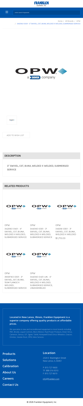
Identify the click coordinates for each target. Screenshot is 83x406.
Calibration (11, 366)
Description (12, 155)
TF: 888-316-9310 (50, 370)
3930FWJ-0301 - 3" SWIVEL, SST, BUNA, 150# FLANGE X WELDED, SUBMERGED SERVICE (16, 282)
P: (50, 367)
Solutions (9, 360)
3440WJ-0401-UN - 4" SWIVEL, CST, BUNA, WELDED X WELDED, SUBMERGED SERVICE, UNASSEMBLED (41, 282)
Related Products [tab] (16, 186)
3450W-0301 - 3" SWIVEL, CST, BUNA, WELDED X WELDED (65, 232)
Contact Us (10, 385)
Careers (8, 378)
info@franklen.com (51, 379)
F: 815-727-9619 (50, 373)
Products (9, 354)
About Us (9, 372)
